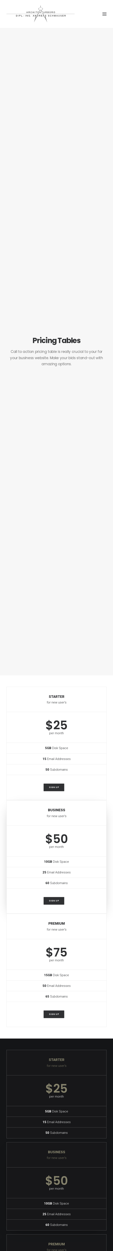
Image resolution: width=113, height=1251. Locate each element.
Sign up (54, 787)
